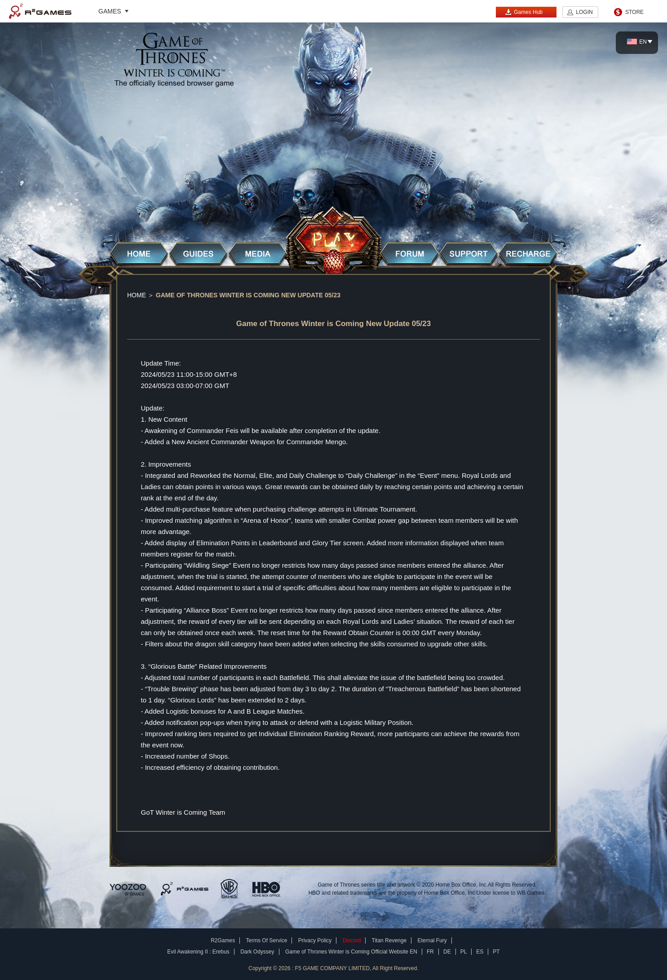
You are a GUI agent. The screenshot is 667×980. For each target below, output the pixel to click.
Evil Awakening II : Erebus (198, 952)
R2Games (40, 11)
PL (463, 952)
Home (136, 295)
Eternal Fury (431, 940)
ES (479, 952)
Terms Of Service (266, 940)
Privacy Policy (315, 940)
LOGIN (584, 12)
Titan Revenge (389, 940)
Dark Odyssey (257, 952)
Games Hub (524, 12)
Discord (352, 940)
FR (430, 952)
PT (496, 952)
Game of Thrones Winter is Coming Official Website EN (351, 952)
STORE (634, 12)
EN (637, 42)
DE (447, 952)
